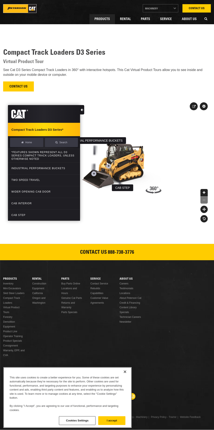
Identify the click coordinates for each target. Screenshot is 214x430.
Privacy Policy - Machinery (133, 417)
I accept (112, 420)
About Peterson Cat (130, 298)
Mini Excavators (12, 288)
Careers (124, 283)
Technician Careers (130, 317)
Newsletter (125, 321)
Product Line (10, 331)
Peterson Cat (20, 8)
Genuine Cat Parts (71, 298)
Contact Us (197, 8)
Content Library (128, 307)
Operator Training (13, 336)
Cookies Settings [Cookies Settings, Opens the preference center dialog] (77, 420)
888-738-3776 (121, 252)
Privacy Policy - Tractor (164, 417)
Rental (125, 19)
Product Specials (12, 340)
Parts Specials (69, 312)
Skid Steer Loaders (13, 293)
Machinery (151, 9)
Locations (125, 293)
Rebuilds (95, 288)
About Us (189, 19)
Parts (145, 19)
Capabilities (96, 293)
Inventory (8, 283)
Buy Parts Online (70, 283)
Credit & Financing (130, 302)
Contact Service (99, 283)
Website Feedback (190, 417)
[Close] (125, 371)
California (37, 293)
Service (166, 19)
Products (102, 19)
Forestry (7, 317)
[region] (67, 397)
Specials (124, 312)
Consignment (10, 345)
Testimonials (126, 288)
